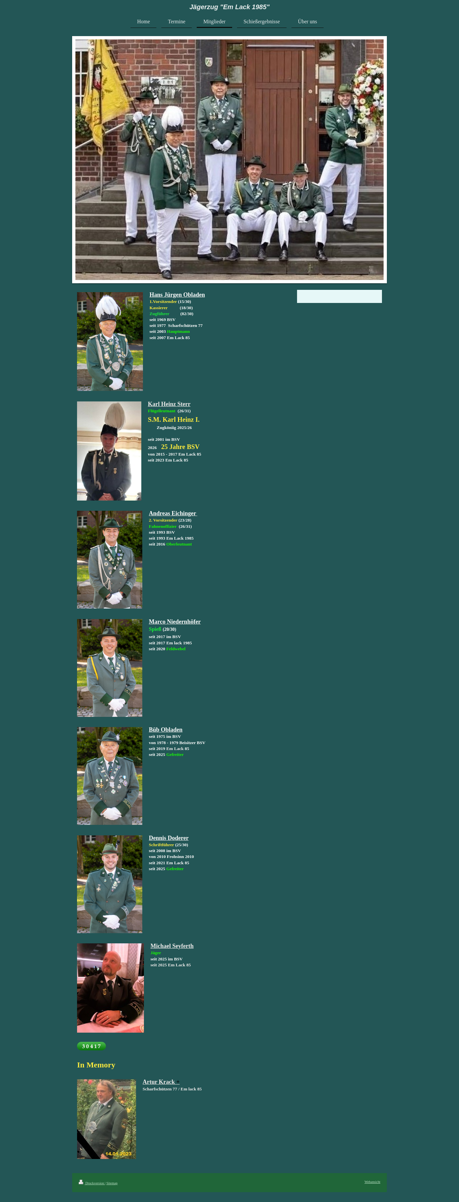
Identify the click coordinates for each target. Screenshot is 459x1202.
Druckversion (92, 1183)
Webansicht (372, 1182)
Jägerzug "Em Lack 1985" (230, 7)
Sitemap (111, 1183)
